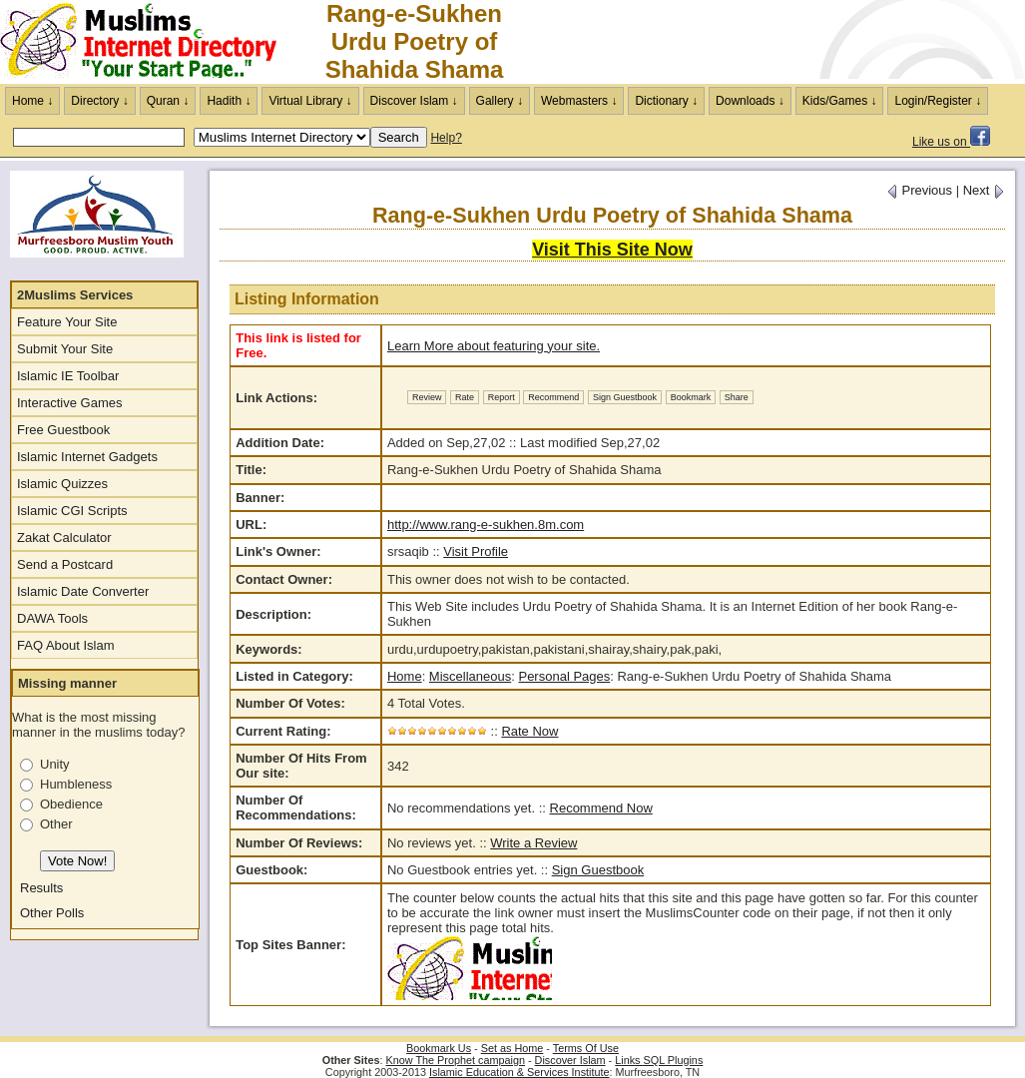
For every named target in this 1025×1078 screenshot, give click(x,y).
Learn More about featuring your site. (493, 345)
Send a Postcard (65, 564)
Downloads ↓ (750, 101)
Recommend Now (601, 808)
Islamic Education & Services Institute (519, 1072)
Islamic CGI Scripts (72, 510)
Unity (55, 764)
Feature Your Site (67, 321)
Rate (464, 397)
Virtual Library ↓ (309, 101)
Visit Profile (475, 551)
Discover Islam (570, 1060)
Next (984, 190)
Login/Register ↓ (937, 101)
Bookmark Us (438, 1048)
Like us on (951, 142)
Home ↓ (32, 101)
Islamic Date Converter (83, 591)
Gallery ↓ (499, 101)
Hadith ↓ (229, 101)
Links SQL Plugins (659, 1060)
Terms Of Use (586, 1048)
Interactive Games (70, 402)
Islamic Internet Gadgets (87, 456)
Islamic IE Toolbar (68, 375)
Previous (919, 190)
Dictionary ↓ (666, 101)
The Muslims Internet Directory (149, 42)
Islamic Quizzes (62, 483)
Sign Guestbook (625, 397)
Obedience (71, 804)
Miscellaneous (470, 676)
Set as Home (512, 1048)
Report (501, 397)
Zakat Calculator (64, 537)
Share (737, 397)
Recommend (553, 397)
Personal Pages (564, 676)
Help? (445, 138)
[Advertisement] (791, 42)
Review (427, 397)
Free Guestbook (63, 429)
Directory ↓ (99, 101)
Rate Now (529, 731)
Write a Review (533, 842)
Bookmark (691, 397)
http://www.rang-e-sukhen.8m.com (485, 524)
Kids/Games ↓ (839, 101)
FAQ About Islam (66, 645)
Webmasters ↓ (579, 101)
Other (56, 823)
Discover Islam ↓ (414, 101)
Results (41, 887)
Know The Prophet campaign (455, 1060)
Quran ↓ (168, 101)
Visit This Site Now (612, 250)
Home (404, 676)
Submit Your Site (65, 348)
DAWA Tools (52, 618)
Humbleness (76, 784)
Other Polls (52, 912)
